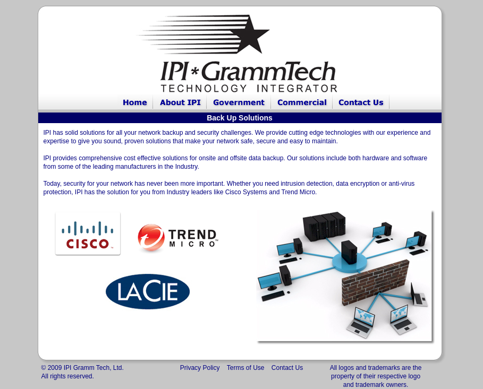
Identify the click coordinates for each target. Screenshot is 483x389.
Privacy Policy (200, 367)
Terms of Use (246, 367)
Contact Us (287, 367)
